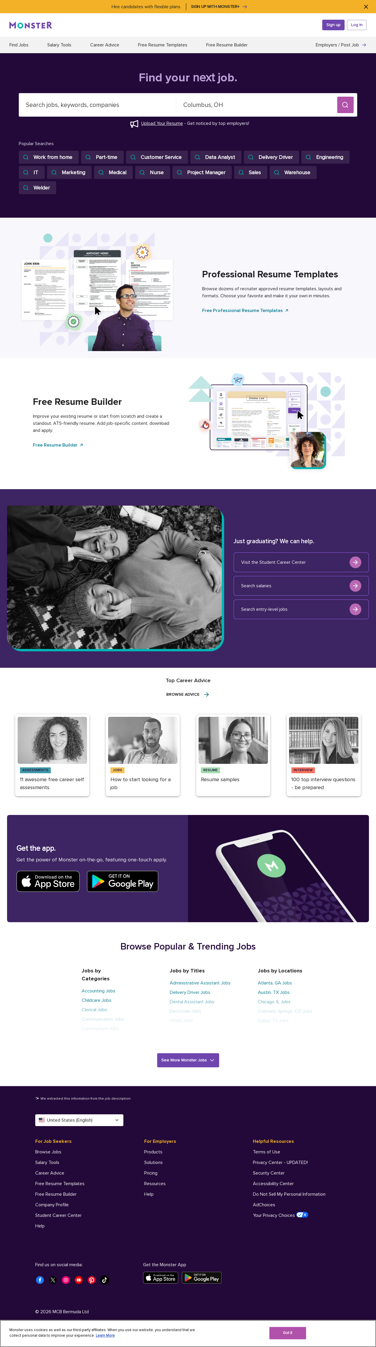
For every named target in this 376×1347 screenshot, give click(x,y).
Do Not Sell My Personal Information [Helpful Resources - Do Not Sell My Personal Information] (289, 1194)
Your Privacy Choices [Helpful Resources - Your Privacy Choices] (280, 1215)
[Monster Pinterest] (93, 1281)
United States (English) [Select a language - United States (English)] (79, 1120)
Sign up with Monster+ (219, 7)
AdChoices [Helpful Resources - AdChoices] (264, 1205)
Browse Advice (188, 694)
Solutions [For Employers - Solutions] (153, 1162)
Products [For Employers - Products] (153, 1152)
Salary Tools (59, 45)
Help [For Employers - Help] (149, 1194)
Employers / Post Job (341, 45)
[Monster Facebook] (41, 1281)
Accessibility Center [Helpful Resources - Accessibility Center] (273, 1184)
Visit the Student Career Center (301, 562)
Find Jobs (18, 45)
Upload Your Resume (162, 123)
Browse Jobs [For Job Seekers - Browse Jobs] (48, 1152)
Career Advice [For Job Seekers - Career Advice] (49, 1173)
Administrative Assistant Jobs (200, 983)
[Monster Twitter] (54, 1281)
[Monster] (30, 24)
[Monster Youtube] (80, 1281)
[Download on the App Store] (162, 1278)
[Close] (365, 6)
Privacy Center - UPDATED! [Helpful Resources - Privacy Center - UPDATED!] (280, 1162)
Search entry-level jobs (301, 609)
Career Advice (104, 45)
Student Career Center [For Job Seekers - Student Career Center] (58, 1215)
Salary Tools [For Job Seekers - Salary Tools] (47, 1162)
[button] (345, 105)
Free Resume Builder (227, 45)
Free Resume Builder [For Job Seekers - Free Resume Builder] (56, 1194)
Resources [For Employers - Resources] (155, 1184)
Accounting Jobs (98, 991)
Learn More (105, 1335)
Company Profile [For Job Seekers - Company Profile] (52, 1205)
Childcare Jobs (96, 1000)
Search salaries (301, 586)
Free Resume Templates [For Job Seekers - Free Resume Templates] (60, 1184)
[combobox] (97, 105)
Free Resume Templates (162, 45)
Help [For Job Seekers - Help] (40, 1226)
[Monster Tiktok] (106, 1281)
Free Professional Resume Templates (245, 310)
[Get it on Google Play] (203, 1278)
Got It (288, 1333)
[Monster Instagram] (67, 1281)
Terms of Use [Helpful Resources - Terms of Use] (266, 1152)
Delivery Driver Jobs (190, 992)
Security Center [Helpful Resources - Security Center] (269, 1173)
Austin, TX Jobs (274, 992)
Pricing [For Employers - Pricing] (150, 1173)
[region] (188, 1333)
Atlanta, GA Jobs (275, 983)
